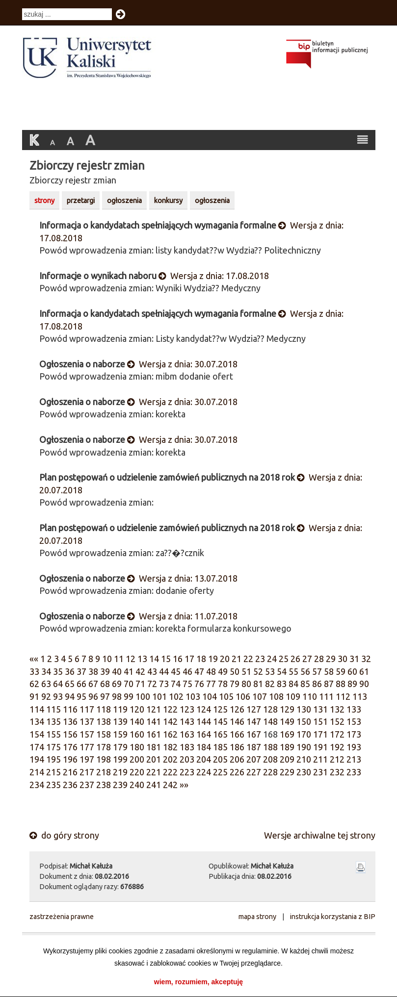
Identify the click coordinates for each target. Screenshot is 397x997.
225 (220, 772)
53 (270, 671)
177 (86, 747)
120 (137, 709)
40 (117, 671)
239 (120, 785)
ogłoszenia (124, 201)
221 (153, 772)
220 (137, 772)
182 (170, 747)
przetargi (81, 201)
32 (366, 659)
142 (170, 721)
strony (44, 201)
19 (213, 659)
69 (117, 684)
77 (211, 684)
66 (81, 684)
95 (81, 696)
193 (353, 747)
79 (234, 684)
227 (253, 772)
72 (152, 684)
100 (142, 696)
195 (53, 759)
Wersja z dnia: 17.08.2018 (214, 276)
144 (203, 721)
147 (253, 721)
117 (86, 709)
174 (36, 747)
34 (46, 671)
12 (130, 659)
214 (36, 772)
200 (137, 759)
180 (137, 747)
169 (287, 734)
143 (187, 721)
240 (137, 785)
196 (70, 759)
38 (93, 671)
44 (164, 671)
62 (34, 684)
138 (103, 721)
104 (209, 696)
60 (352, 671)
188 (270, 747)
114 (36, 709)
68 (105, 684)
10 (107, 659)
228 (270, 772)
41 (128, 671)
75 (187, 684)
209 (287, 759)
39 (105, 671)
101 (159, 696)
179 (120, 747)
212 (337, 759)
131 (320, 709)
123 (187, 709)
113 (359, 696)
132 (337, 709)
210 (303, 759)
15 (166, 659)
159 (120, 734)
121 (153, 709)
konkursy (168, 201)
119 (120, 709)
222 (170, 772)
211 (320, 759)
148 (270, 721)
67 (93, 684)
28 (319, 659)
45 (176, 671)
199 (120, 759)
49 (223, 671)
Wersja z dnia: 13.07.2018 (182, 578)
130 (303, 709)
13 (142, 659)
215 (53, 772)
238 (103, 785)
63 (46, 684)
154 (36, 734)
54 (282, 671)
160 (137, 734)
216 (70, 772)
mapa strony (257, 916)
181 (153, 747)
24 (272, 659)
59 (340, 671)
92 (46, 696)
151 (320, 721)
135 (53, 721)
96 (93, 696)
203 (187, 759)
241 (153, 785)
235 (53, 785)
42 (140, 671)
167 (253, 734)
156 (70, 734)
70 (128, 684)
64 (58, 684)
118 (103, 709)
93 (58, 696)
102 (176, 696)
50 (234, 671)
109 (293, 696)
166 (237, 734)
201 (153, 759)
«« (33, 659)
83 (282, 684)
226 (237, 772)
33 (34, 671)
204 (203, 759)
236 (70, 785)
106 (243, 696)
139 (120, 721)
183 (187, 747)
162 (170, 734)
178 (103, 747)
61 (364, 671)
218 (103, 772)
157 (86, 734)
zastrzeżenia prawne (61, 916)
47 (199, 671)
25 (284, 659)
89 (352, 684)
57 (317, 671)
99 (128, 696)
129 (287, 709)
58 (329, 671)
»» (184, 785)
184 (203, 747)
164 (203, 734)
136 (70, 721)
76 (199, 684)
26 (295, 659)
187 (253, 747)
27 (307, 659)
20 (225, 659)
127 (253, 709)
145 (220, 721)
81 (258, 684)
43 (152, 671)
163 (187, 734)
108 (276, 696)
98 (117, 696)
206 (237, 759)
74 (176, 684)
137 (86, 721)
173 (353, 734)
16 (178, 659)
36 (70, 671)
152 (337, 721)
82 (270, 684)
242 (170, 785)
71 (140, 684)
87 (329, 684)
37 (81, 671)
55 (293, 671)
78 (223, 684)
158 (103, 734)
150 (303, 721)
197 (86, 759)
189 (287, 747)
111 (326, 696)
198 (103, 759)
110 (309, 696)
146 (237, 721)
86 (317, 684)
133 (353, 709)
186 (237, 747)
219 (120, 772)
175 (53, 747)
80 (246, 684)
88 (340, 684)
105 (226, 696)
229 (287, 772)
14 (154, 659)
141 (153, 721)
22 (248, 659)
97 (105, 696)
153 (353, 721)
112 (343, 696)
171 (320, 734)
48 (211, 671)
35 (58, 671)
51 (246, 671)
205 (220, 759)
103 (192, 696)
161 (153, 734)
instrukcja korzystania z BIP (332, 916)
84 (293, 684)
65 (70, 684)
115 (53, 709)
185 (220, 747)
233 (353, 772)
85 (305, 684)
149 (287, 721)
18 (201, 659)
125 (220, 709)
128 (270, 709)
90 (364, 684)
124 (203, 709)
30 (342, 659)
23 (260, 659)
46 (187, 671)
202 (170, 759)
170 (303, 734)
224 (203, 772)
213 (353, 759)
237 (86, 785)
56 (305, 671)
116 (70, 709)
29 (331, 659)
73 (164, 684)
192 (337, 747)
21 (236, 659)
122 (170, 709)
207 (253, 759)
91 (34, 696)
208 (270, 759)
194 (36, 759)
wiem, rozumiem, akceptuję (198, 982)
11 (119, 659)
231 (320, 772)
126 (237, 709)
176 (70, 747)
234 (36, 785)
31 (354, 659)
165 (220, 734)
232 (337, 772)
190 (303, 747)
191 (320, 747)
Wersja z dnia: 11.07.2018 (182, 616)
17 (189, 659)
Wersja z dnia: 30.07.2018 (182, 364)
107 (259, 696)
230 (303, 772)
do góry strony (64, 835)
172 (337, 734)
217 (86, 772)
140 (137, 721)
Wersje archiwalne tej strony (319, 835)
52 (258, 671)
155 (53, 734)
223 (187, 772)
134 (36, 721)
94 (70, 696)
